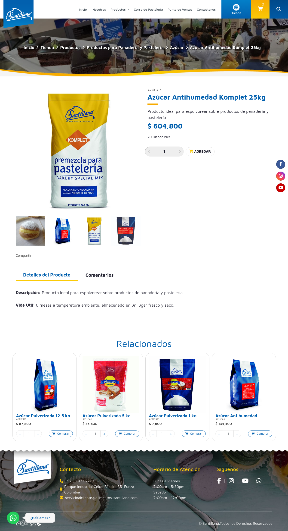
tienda (47, 47)
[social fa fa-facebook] (280, 165)
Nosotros (99, 9)
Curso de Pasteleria (148, 9)
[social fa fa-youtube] (280, 192)
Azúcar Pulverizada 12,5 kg (43, 415)
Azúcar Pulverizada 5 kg (107, 415)
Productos (118, 9)
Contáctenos (206, 9)
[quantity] (29, 433)
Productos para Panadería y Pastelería (125, 47)
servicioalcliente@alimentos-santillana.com (101, 498)
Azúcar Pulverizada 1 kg (173, 415)
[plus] (38, 433)
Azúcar (177, 47)
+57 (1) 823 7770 (79, 481)
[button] (260, 9)
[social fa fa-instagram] (280, 178)
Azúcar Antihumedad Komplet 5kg (236, 415)
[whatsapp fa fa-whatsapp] (258, 481)
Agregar (200, 151)
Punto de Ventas (180, 9)
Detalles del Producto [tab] (46, 274)
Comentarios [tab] (100, 275)
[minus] (20, 433)
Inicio (83, 9)
